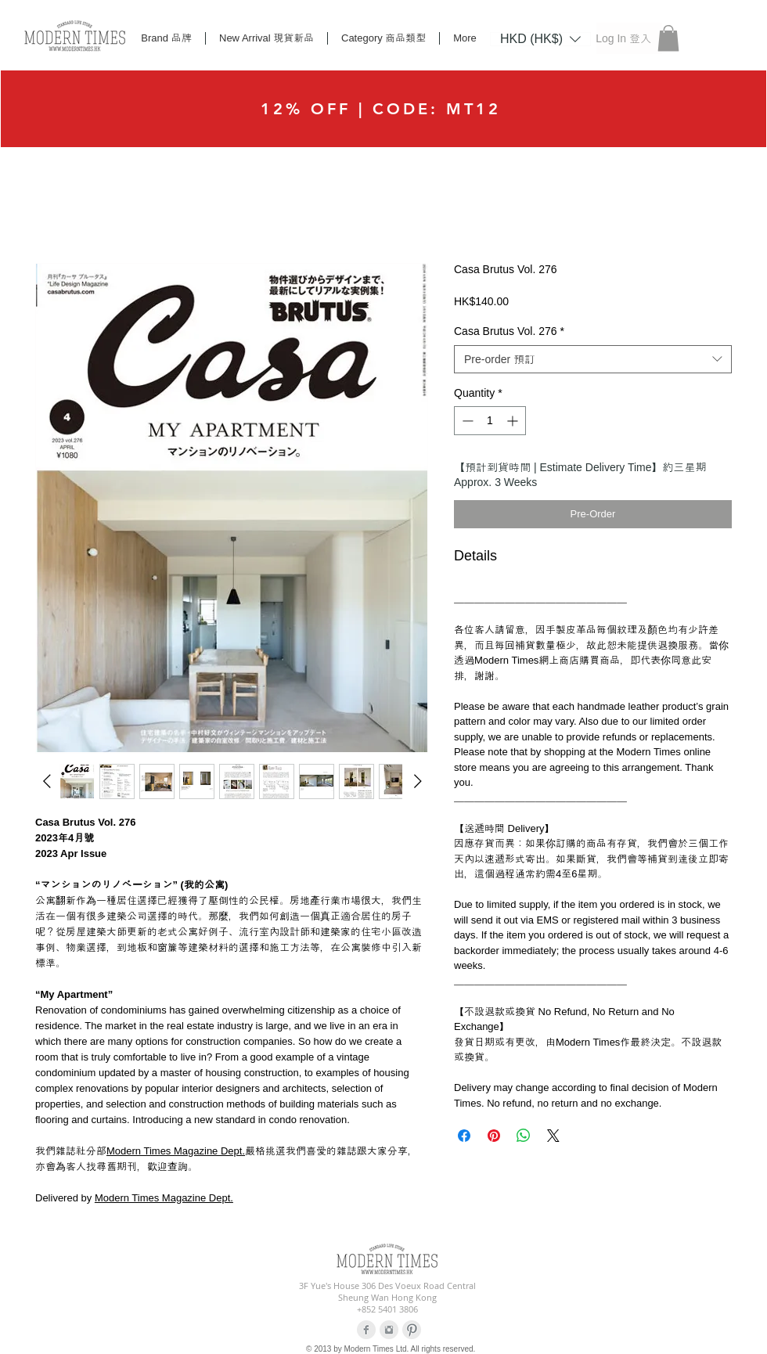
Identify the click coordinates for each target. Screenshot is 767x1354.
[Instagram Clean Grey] (389, 1329)
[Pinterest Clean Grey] (411, 1329)
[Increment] (514, 420)
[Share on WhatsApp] (523, 1135)
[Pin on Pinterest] (493, 1135)
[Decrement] (466, 420)
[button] (540, 38)
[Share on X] (553, 1135)
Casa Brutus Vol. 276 (509, 331)
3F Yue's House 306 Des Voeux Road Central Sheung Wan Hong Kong (387, 1291)
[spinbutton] (490, 420)
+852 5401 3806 (387, 1309)
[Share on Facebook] (464, 1135)
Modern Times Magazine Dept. (175, 1151)
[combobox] (593, 359)
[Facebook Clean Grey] (366, 1329)
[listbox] (540, 39)
